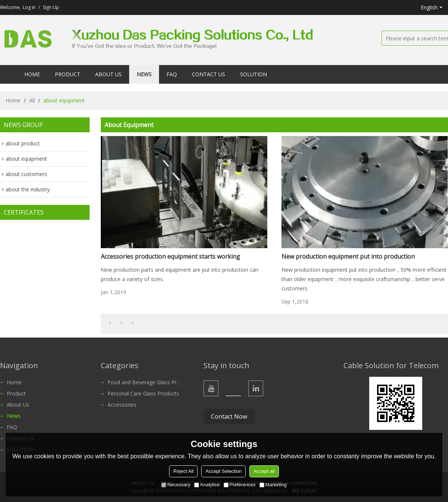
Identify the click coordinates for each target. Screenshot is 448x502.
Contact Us (208, 74)
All (32, 100)
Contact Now (229, 416)
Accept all (263, 471)
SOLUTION (253, 74)
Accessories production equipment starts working (170, 256)
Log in (29, 7)
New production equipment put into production (348, 256)
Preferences (240, 484)
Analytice (207, 484)
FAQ (172, 74)
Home (32, 74)
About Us (108, 74)
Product (67, 74)
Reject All (183, 471)
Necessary (175, 484)
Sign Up (51, 7)
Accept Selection (223, 471)
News (144, 74)
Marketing (273, 484)
